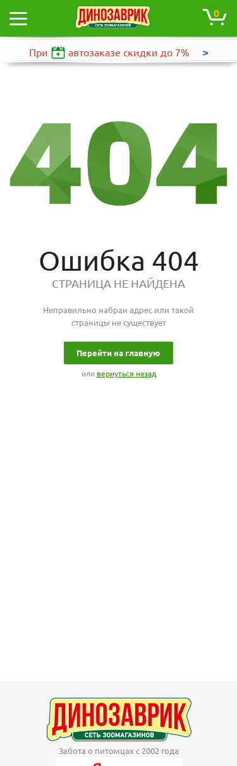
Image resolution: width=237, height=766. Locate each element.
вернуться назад (126, 373)
